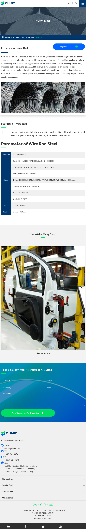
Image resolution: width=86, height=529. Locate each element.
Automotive (43, 353)
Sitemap (37, 518)
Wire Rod (38, 37)
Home (6, 37)
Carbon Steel (14, 37)
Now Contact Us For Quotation (28, 413)
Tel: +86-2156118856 (11, 452)
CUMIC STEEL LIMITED (40, 510)
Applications (7, 491)
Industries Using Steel (43, 234)
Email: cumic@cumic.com (12, 447)
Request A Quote (68, 46)
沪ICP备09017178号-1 (43, 515)
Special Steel (7, 485)
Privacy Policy (47, 518)
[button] (4, 242)
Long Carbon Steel (27, 37)
